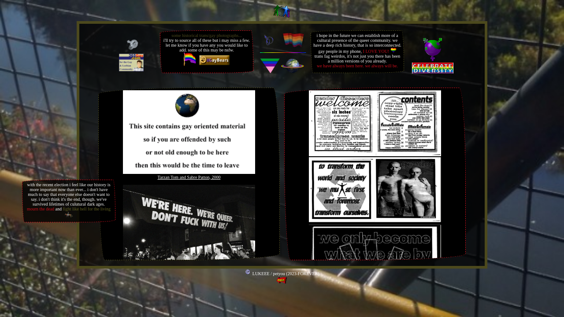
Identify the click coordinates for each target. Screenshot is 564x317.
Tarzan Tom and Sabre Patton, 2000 (189, 177)
